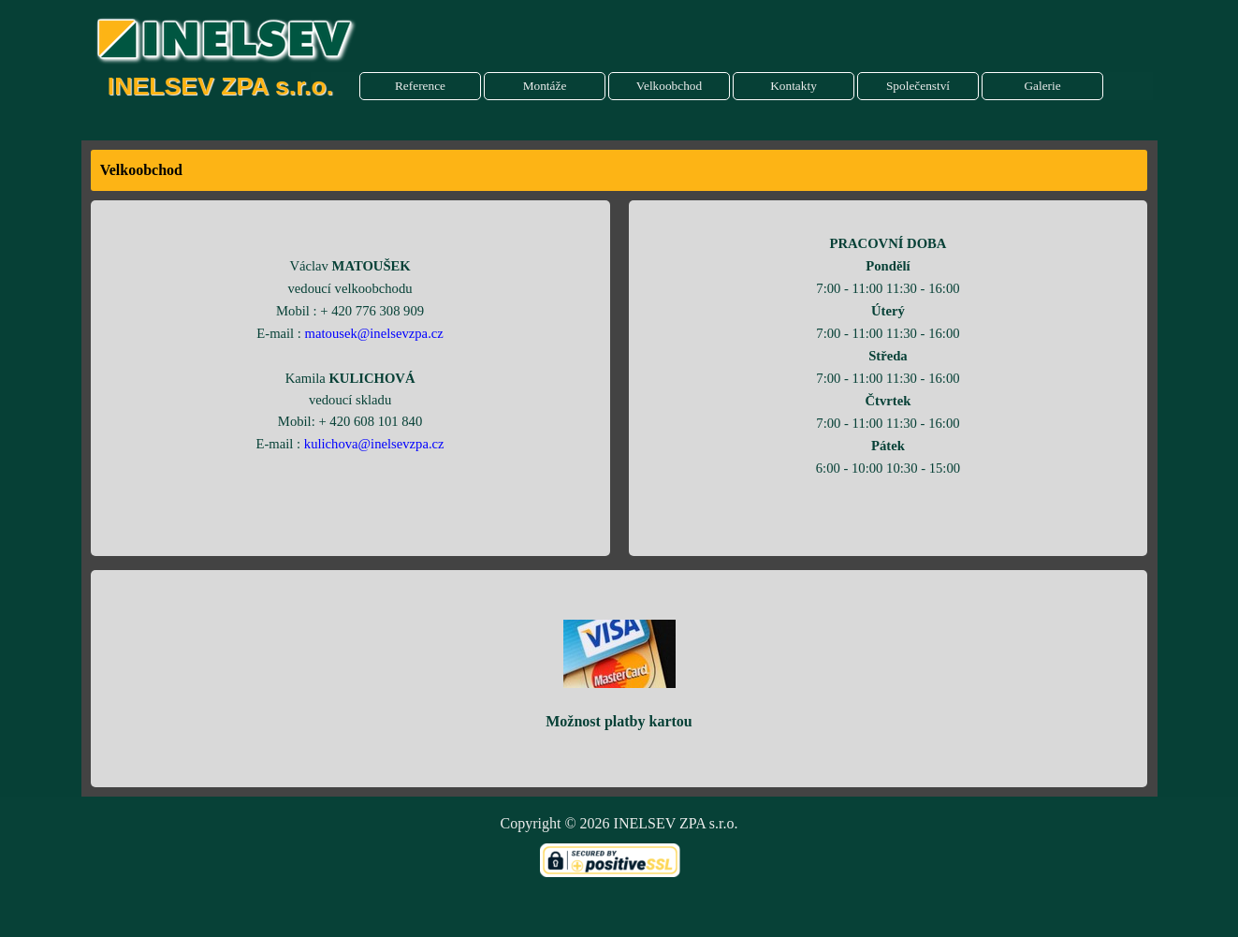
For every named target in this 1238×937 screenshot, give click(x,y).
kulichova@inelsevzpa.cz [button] (374, 443)
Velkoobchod (669, 86)
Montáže (545, 86)
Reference (420, 86)
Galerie (1042, 86)
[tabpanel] (619, 170)
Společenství (918, 86)
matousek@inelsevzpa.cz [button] (374, 333)
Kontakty (793, 86)
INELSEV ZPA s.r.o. (220, 86)
